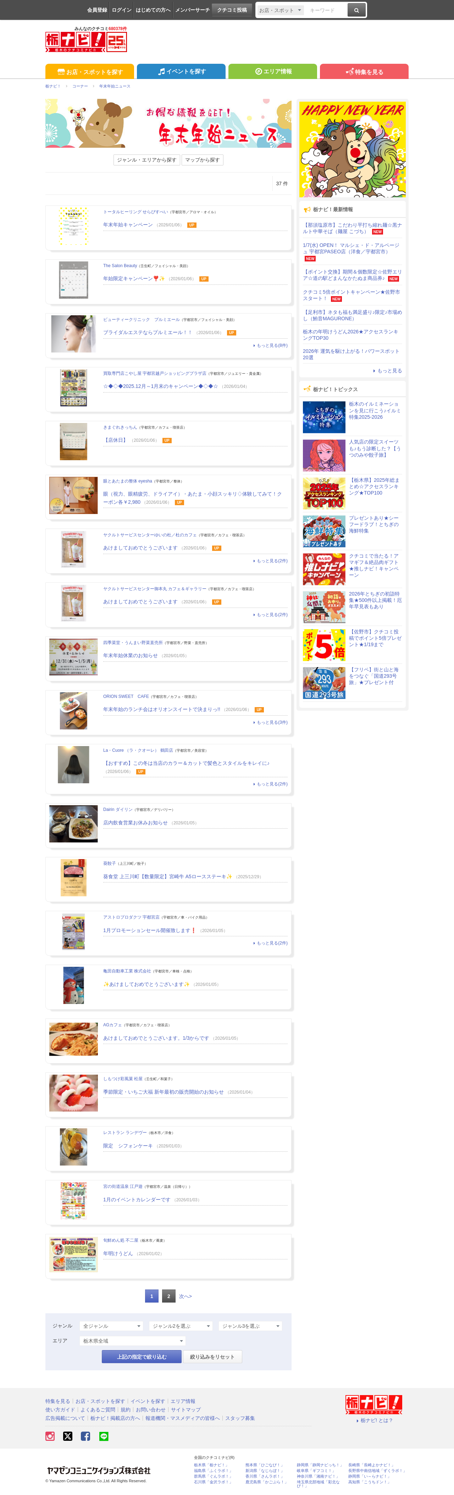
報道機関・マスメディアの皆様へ (182, 1418)
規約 (126, 1409)
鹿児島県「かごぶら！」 (266, 1482)
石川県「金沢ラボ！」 (213, 1482)
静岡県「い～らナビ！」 (369, 1476)
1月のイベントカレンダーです (137, 1199)
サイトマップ (186, 1409)
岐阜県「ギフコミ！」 (316, 1471)
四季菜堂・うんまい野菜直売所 (133, 642)
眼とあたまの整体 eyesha (127, 481)
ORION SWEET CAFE (126, 696)
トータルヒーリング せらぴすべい (135, 211)
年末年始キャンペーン (128, 224)
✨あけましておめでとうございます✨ (146, 984)
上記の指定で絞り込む (142, 1357)
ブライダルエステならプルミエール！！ (148, 332)
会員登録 (97, 10)
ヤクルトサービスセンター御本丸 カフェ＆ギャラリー (154, 588)
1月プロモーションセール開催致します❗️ (149, 930)
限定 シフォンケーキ (128, 1146)
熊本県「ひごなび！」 (264, 1465)
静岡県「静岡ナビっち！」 (320, 1465)
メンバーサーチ (192, 10)
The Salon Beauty (120, 265)
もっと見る (386, 370)
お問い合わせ (151, 1409)
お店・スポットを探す (89, 72)
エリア (59, 1340)
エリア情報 (273, 72)
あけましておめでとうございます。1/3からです (156, 1038)
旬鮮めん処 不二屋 (120, 1240)
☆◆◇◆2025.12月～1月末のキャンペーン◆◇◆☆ (160, 386)
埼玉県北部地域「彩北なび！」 (318, 1484)
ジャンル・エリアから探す (147, 160)
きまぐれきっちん (120, 427)
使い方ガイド (60, 1409)
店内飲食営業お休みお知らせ (135, 822)
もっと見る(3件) (269, 722)
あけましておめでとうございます (140, 548)
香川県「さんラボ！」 (264, 1476)
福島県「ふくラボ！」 (213, 1471)
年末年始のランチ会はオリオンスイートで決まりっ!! (161, 709)
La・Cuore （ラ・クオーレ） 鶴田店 (138, 750)
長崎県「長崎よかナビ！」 (371, 1465)
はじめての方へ (153, 10)
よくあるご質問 (98, 1409)
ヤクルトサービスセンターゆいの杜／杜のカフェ (150, 534)
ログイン (122, 10)
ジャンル (62, 1325)
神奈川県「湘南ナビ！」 (318, 1476)
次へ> (185, 1296)
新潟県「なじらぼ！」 (264, 1471)
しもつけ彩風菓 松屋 (123, 1078)
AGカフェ (112, 1024)
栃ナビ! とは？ (373, 1420)
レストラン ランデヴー (125, 1132)
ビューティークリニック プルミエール (141, 319)
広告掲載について (65, 1418)
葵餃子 (109, 863)
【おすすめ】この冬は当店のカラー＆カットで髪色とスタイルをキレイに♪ (186, 763)
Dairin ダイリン (118, 809)
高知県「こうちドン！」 (369, 1482)
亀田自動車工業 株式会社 (127, 971)
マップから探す (202, 160)
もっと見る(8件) (269, 345)
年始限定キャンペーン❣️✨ (134, 278)
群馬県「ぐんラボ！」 (213, 1476)
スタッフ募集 (240, 1418)
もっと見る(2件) (269, 560)
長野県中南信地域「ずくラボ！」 (377, 1471)
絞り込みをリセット (212, 1357)
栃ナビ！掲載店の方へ (115, 1418)
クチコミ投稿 (232, 10)
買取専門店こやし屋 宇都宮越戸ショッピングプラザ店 (154, 373)
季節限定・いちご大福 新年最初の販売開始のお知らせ (164, 1092)
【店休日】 (115, 440)
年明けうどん (118, 1253)
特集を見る (364, 72)
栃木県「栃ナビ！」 (211, 1465)
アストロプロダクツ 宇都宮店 (131, 917)
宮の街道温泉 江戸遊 (123, 1186)
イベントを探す (181, 72)
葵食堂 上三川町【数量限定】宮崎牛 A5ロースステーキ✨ (167, 876)
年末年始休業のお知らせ (130, 655)
